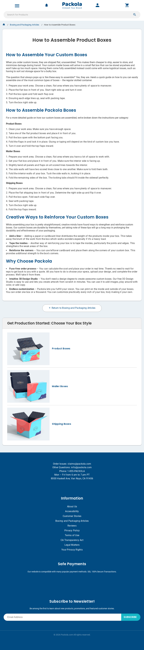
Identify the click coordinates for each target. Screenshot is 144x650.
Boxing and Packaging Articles (24, 25)
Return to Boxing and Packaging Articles (71, 307)
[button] (134, 14)
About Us (72, 506)
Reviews (72, 525)
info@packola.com (81, 467)
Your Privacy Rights (72, 549)
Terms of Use (72, 535)
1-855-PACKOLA (76, 471)
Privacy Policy (72, 530)
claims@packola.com (79, 463)
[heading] (72, 39)
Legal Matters (72, 544)
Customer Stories (72, 516)
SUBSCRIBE (130, 617)
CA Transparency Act (72, 540)
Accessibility (72, 511)
